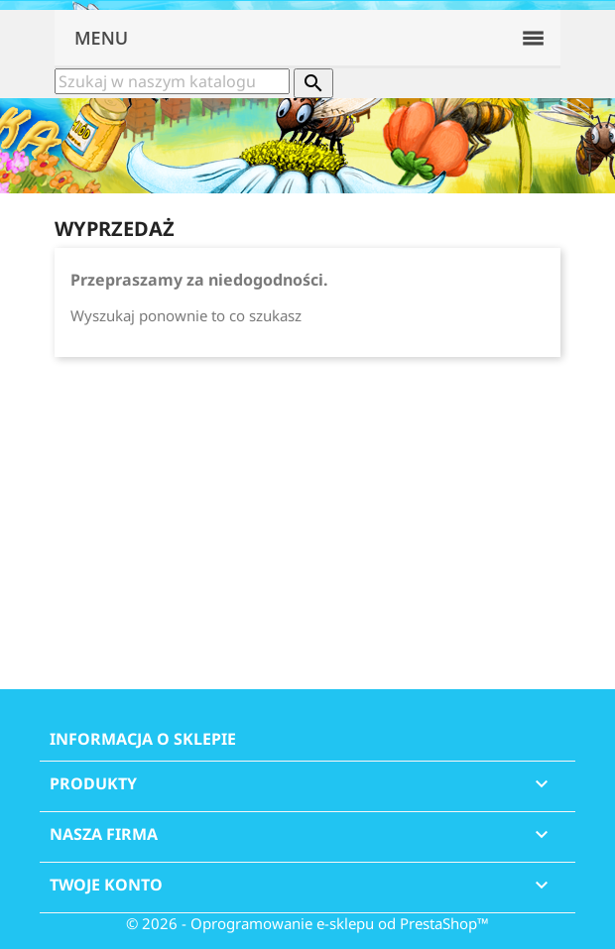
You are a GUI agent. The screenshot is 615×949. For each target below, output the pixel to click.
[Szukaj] (172, 81)
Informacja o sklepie (143, 739)
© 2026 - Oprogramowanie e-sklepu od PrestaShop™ (307, 923)
